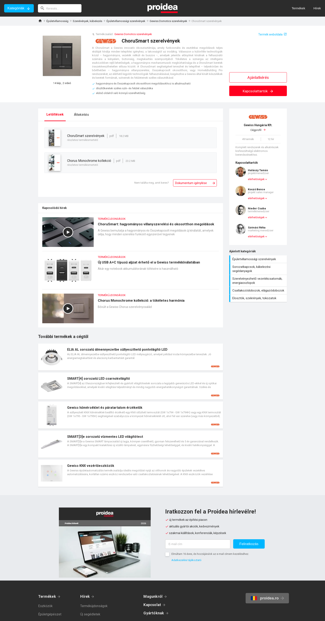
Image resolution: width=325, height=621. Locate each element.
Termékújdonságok (94, 606)
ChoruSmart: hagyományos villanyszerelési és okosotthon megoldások (130, 234)
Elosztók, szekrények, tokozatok (258, 298)
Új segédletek (90, 614)
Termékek (47, 596)
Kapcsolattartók (258, 91)
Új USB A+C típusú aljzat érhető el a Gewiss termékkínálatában (130, 272)
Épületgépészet (49, 614)
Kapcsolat (152, 605)
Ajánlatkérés (258, 77)
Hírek (85, 596)
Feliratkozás (248, 544)
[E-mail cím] (197, 544)
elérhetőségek (256, 179)
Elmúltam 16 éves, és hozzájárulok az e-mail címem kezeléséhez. (210, 553)
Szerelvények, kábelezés (87, 21)
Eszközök (45, 606)
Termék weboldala (270, 34)
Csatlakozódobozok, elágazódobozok (258, 290)
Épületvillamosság (57, 21)
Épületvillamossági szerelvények (126, 21)
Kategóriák (15, 8)
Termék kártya (130, 357)
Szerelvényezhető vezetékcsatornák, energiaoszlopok (258, 281)
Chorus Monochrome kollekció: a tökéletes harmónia (130, 310)
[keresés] (59, 8)
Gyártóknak (153, 613)
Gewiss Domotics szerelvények (168, 21)
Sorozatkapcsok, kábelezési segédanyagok (258, 269)
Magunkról (152, 596)
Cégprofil (258, 127)
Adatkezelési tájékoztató (186, 560)
